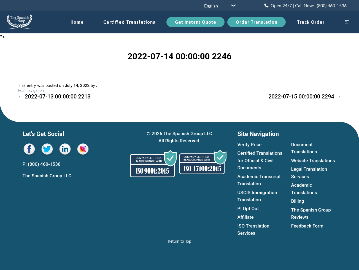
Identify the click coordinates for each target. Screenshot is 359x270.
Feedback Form (307, 226)
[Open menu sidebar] (347, 22)
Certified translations (129, 22)
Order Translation (256, 22)
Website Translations (313, 160)
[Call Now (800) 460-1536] (305, 5)
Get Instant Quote (195, 22)
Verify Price (249, 144)
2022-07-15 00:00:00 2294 (304, 96)
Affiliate (245, 217)
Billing (297, 201)
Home (77, 22)
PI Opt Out (248, 208)
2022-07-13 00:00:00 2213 (54, 96)
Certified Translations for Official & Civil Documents (259, 161)
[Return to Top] (179, 241)
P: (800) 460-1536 (42, 164)
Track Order (311, 22)
